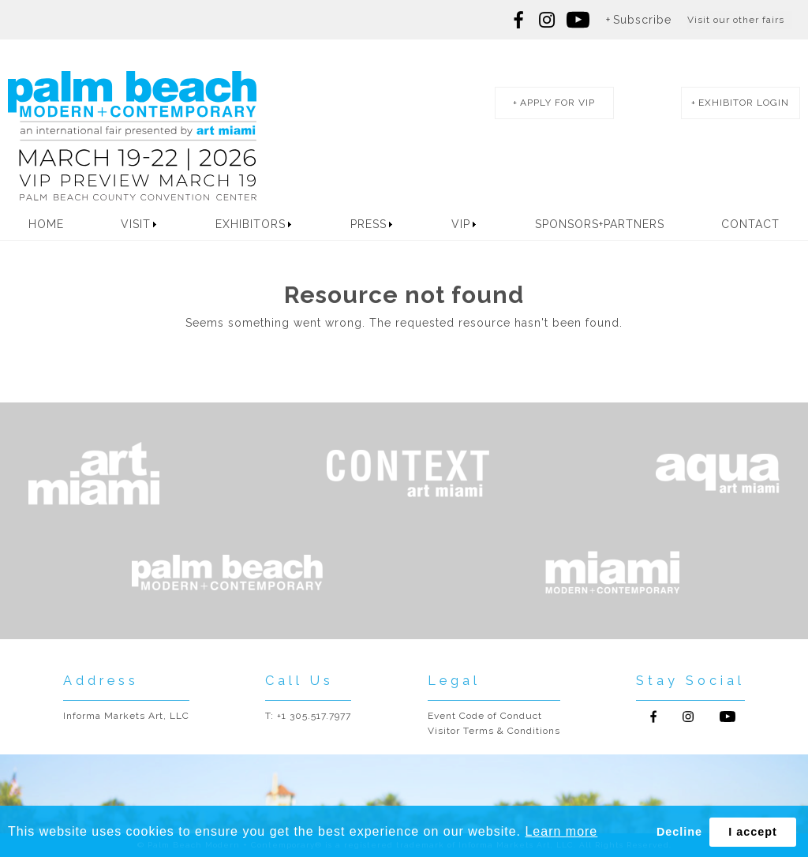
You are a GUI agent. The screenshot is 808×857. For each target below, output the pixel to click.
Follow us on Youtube (727, 716)
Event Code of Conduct (485, 715)
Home (46, 224)
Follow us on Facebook (519, 20)
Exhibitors (250, 224)
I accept (752, 831)
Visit (136, 224)
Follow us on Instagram (547, 20)
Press (368, 224)
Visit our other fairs (735, 19)
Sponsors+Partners (599, 224)
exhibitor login (743, 102)
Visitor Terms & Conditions (494, 730)
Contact (750, 224)
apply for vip (557, 102)
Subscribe (642, 19)
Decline (679, 831)
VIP (460, 224)
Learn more (561, 831)
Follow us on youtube (578, 20)
